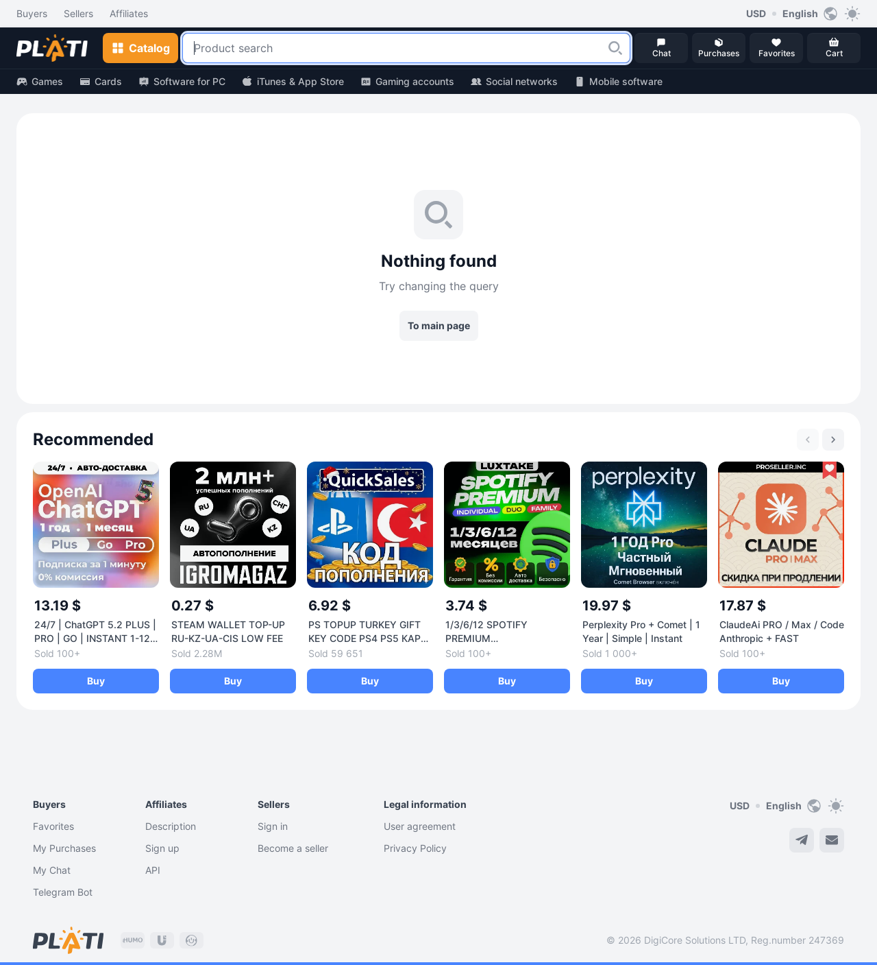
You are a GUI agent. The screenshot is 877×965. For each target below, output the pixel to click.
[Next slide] (833, 440)
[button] (615, 48)
